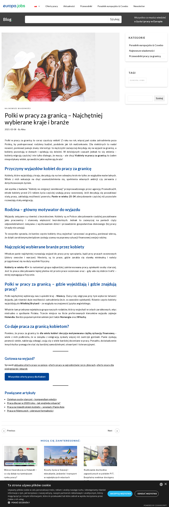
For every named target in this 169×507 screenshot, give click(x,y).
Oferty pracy (51, 6)
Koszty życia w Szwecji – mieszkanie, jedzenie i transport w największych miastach (60, 473)
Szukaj (159, 98)
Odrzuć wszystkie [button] (147, 493)
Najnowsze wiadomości (18, 108)
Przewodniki (86, 6)
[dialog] (84, 493)
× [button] (165, 484)
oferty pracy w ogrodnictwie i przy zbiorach (72, 365)
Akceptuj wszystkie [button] (120, 493)
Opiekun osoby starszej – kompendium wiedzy (32, 399)
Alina (23, 129)
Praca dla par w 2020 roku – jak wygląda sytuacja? (33, 402)
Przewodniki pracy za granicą (145, 56)
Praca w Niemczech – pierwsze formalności (30, 410)
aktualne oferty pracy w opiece (30, 365)
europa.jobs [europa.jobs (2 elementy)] (137, 80)
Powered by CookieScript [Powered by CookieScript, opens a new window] (155, 505)
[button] (57, 503)
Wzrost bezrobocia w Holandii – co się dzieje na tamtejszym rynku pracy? (20, 473)
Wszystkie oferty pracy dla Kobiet (27, 376)
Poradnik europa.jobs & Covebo (113, 6)
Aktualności (69, 6)
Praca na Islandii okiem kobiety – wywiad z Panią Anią (35, 406)
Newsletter (139, 6)
